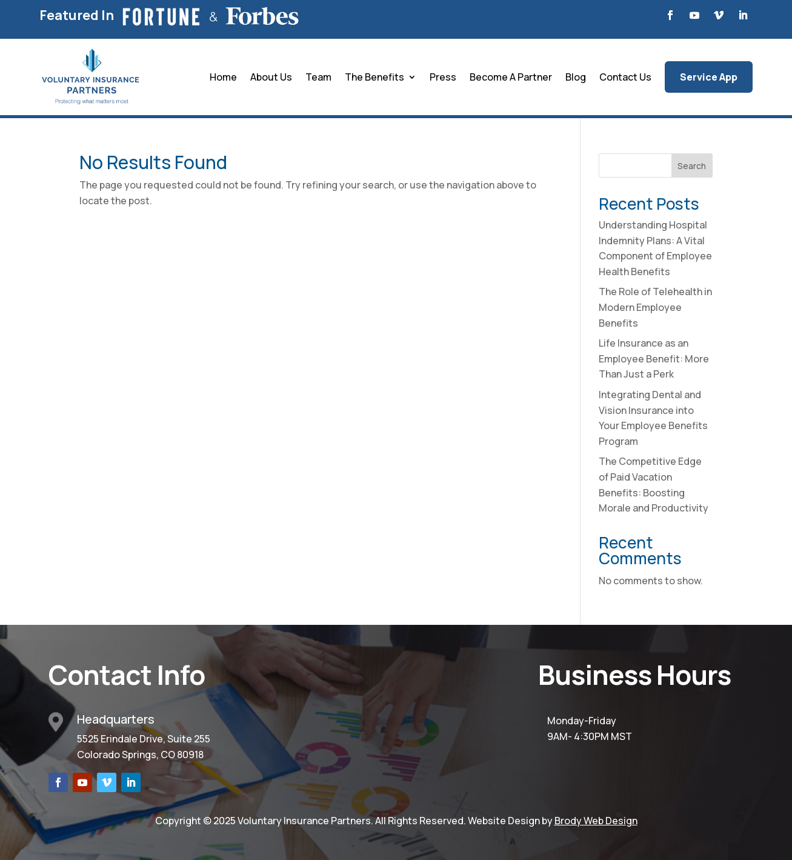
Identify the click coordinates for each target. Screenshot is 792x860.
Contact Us (625, 77)
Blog (575, 77)
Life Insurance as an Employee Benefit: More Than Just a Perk (654, 358)
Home (223, 77)
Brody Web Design (595, 820)
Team (318, 77)
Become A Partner (511, 77)
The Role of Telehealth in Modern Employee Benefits (655, 307)
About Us (271, 77)
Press (443, 77)
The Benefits (374, 77)
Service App (708, 77)
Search (691, 166)
